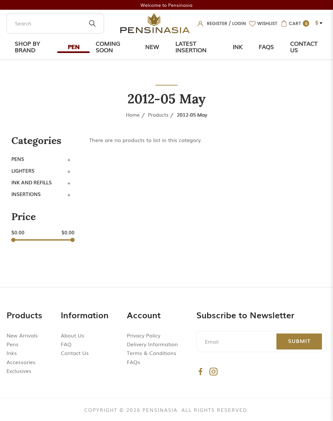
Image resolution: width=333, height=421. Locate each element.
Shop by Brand (27, 46)
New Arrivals (22, 335)
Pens (17, 158)
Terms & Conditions (151, 353)
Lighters (22, 170)
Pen (73, 46)
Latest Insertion (190, 46)
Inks (12, 353)
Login (239, 23)
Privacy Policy (143, 335)
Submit (299, 341)
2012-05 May (192, 114)
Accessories (21, 362)
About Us (72, 335)
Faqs (266, 46)
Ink (237, 46)
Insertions (26, 193)
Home (133, 114)
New (152, 46)
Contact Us (303, 46)
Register (217, 23)
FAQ (66, 344)
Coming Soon (108, 46)
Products (158, 114)
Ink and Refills (31, 182)
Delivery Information (152, 344)
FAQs (133, 362)
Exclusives (19, 371)
